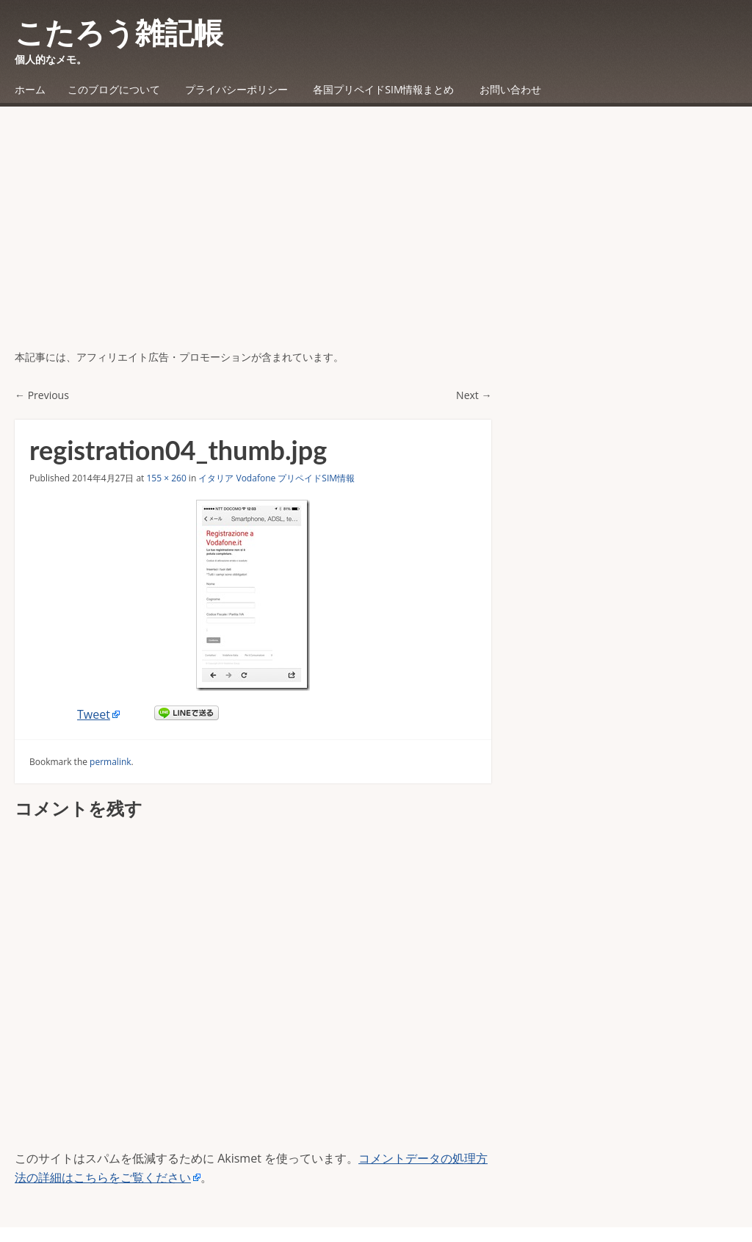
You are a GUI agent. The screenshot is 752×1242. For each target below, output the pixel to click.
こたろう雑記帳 (119, 32)
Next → (473, 395)
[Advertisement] (376, 239)
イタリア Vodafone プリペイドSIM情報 (276, 478)
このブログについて (114, 89)
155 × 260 (166, 478)
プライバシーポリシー (236, 89)
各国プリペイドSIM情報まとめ (383, 89)
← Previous (42, 395)
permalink (110, 761)
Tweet (93, 714)
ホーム (30, 89)
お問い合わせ (510, 89)
